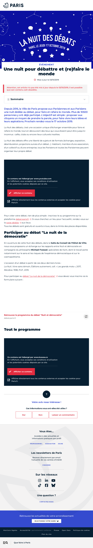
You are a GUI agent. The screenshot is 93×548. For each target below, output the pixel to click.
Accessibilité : (35, 530)
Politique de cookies (81, 530)
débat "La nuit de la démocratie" (39, 276)
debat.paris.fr (22, 219)
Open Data (66, 530)
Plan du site (46, 534)
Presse (56, 530)
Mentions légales (10, 530)
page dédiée (12, 222)
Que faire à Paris (22, 542)
